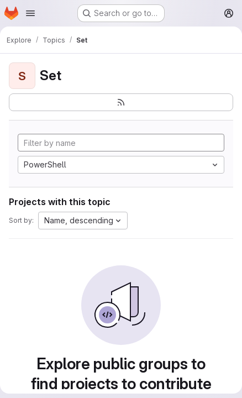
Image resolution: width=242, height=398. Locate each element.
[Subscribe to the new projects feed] (121, 102)
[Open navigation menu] (30, 13)
